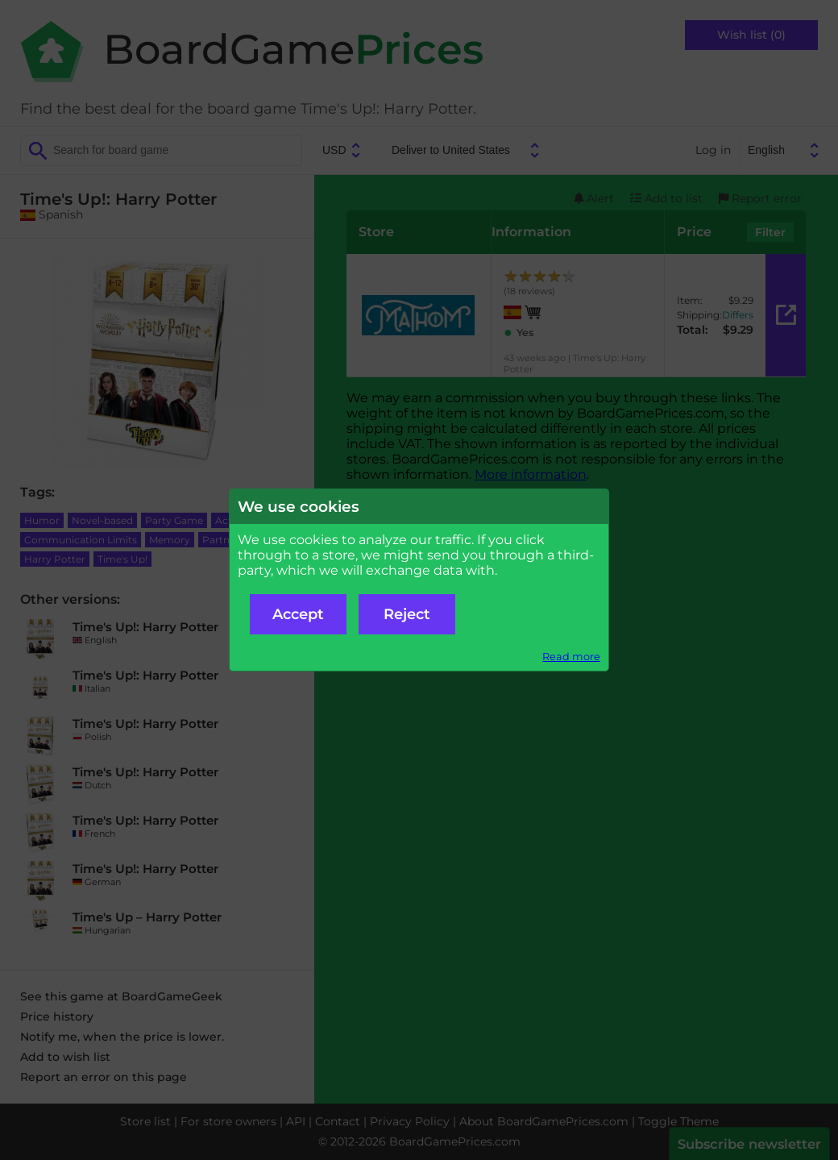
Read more (571, 657)
